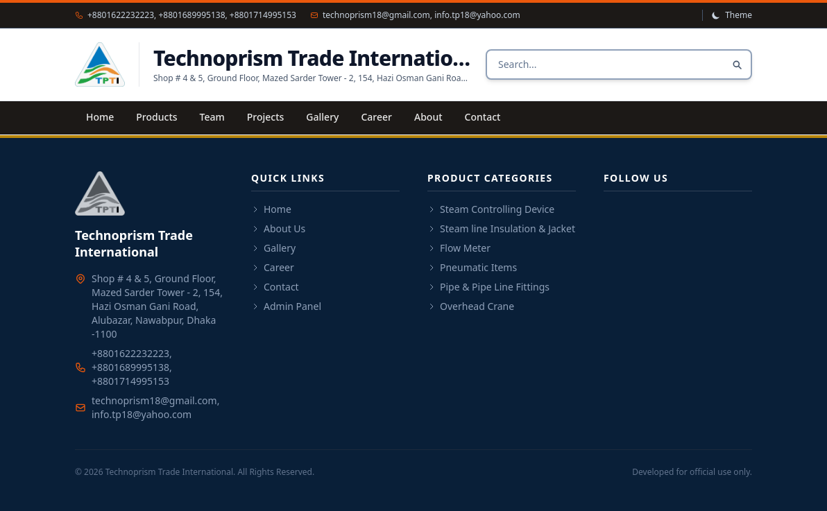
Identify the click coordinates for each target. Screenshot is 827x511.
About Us (278, 228)
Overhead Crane (470, 306)
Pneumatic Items (472, 267)
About (428, 116)
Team (212, 116)
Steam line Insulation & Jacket (501, 228)
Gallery (322, 116)
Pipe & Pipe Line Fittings (488, 286)
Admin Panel (286, 306)
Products (156, 116)
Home (100, 116)
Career (376, 116)
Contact (483, 116)
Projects (265, 116)
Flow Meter (459, 247)
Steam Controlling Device (490, 209)
